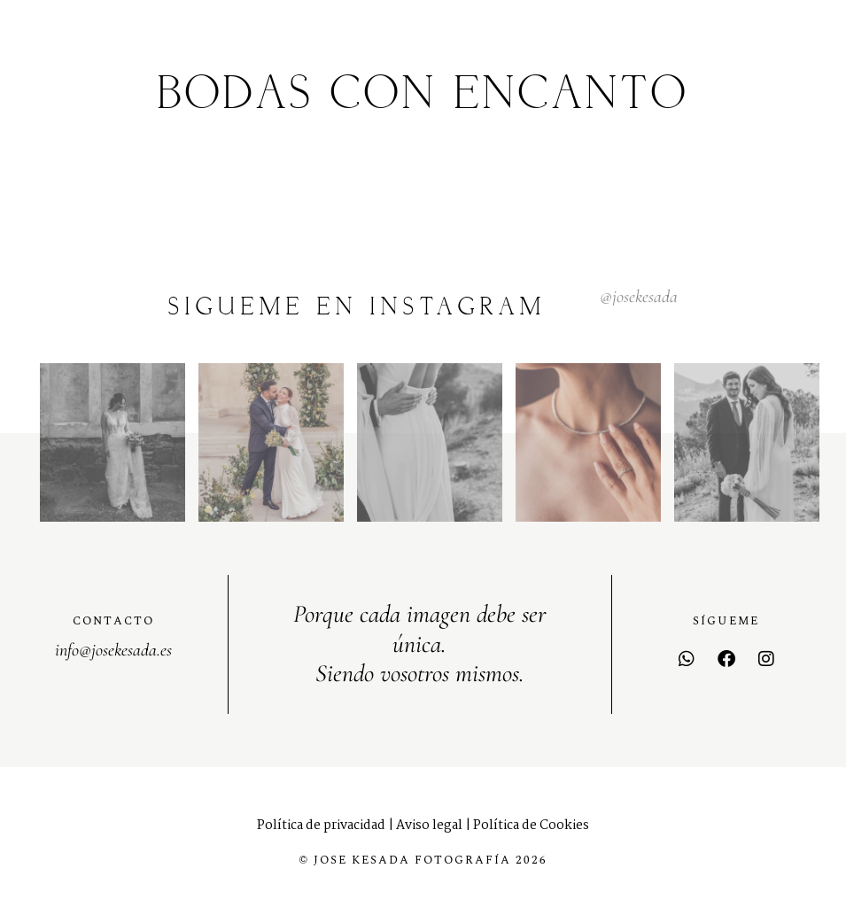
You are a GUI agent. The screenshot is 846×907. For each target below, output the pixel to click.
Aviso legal (429, 825)
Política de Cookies (531, 825)
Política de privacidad (321, 825)
